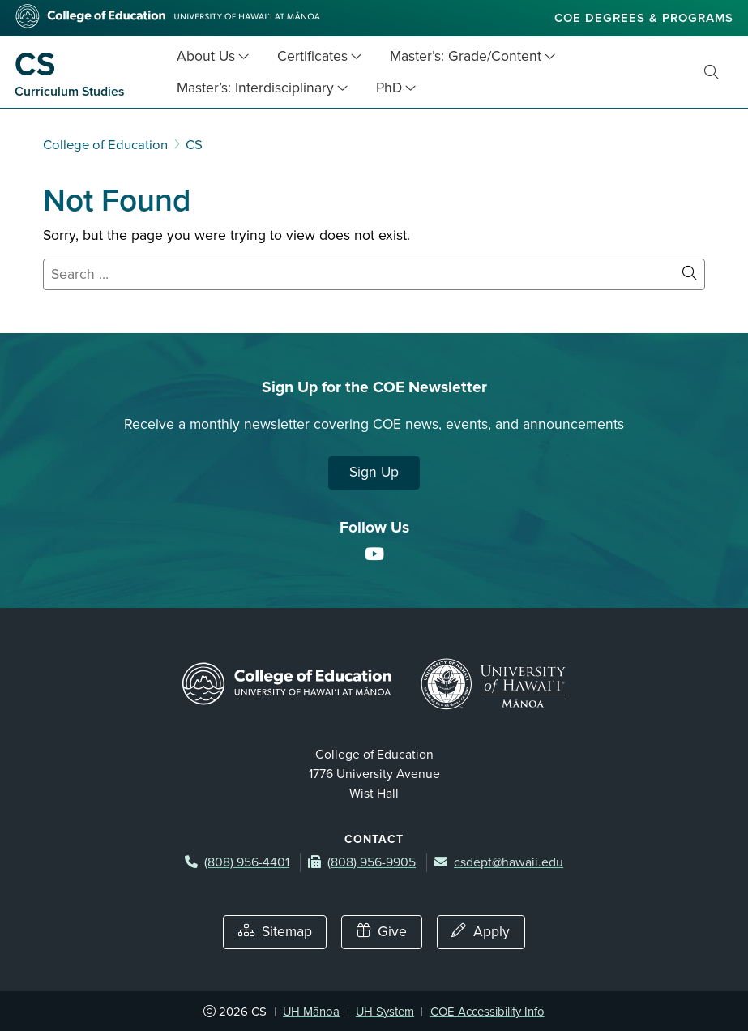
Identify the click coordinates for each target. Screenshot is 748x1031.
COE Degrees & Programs (643, 18)
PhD (389, 87)
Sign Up (374, 472)
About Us (206, 56)
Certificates (312, 56)
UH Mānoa (311, 1011)
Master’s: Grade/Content (465, 56)
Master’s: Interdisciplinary (255, 87)
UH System (385, 1011)
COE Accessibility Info (487, 1011)
